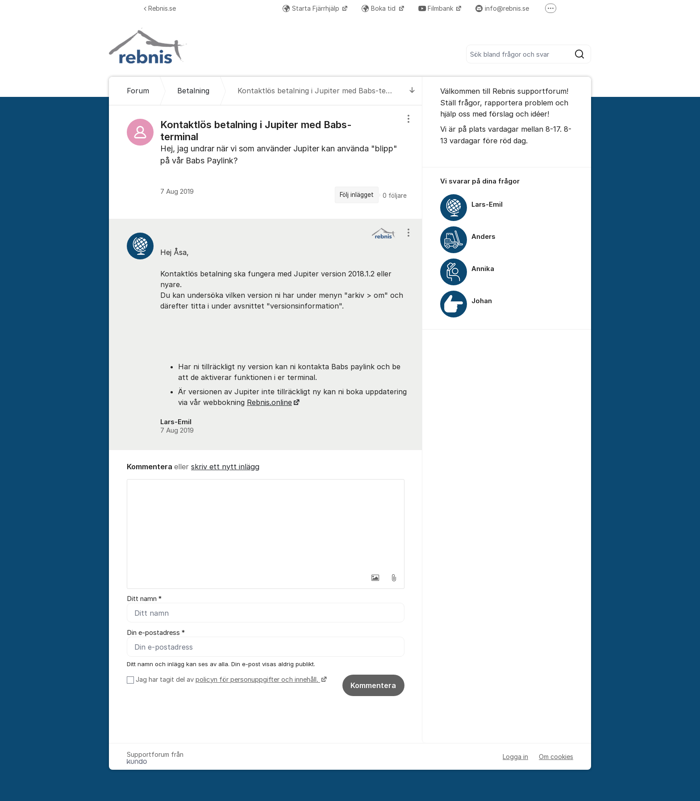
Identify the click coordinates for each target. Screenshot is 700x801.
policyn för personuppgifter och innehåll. (258, 680)
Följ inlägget (357, 194)
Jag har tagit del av (230, 680)
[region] (265, 162)
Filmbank (436, 8)
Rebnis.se (160, 8)
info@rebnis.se (502, 8)
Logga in (515, 756)
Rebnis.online (269, 402)
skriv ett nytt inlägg (225, 466)
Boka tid (379, 8)
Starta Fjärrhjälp (312, 8)
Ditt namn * (144, 599)
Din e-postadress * (156, 633)
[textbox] (265, 524)
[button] (375, 578)
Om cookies (556, 756)
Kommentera (373, 685)
